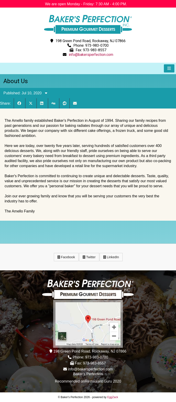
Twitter (89, 257)
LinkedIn (111, 257)
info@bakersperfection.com (91, 54)
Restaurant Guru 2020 (103, 381)
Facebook (66, 257)
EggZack (112, 397)
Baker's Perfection (88, 374)
